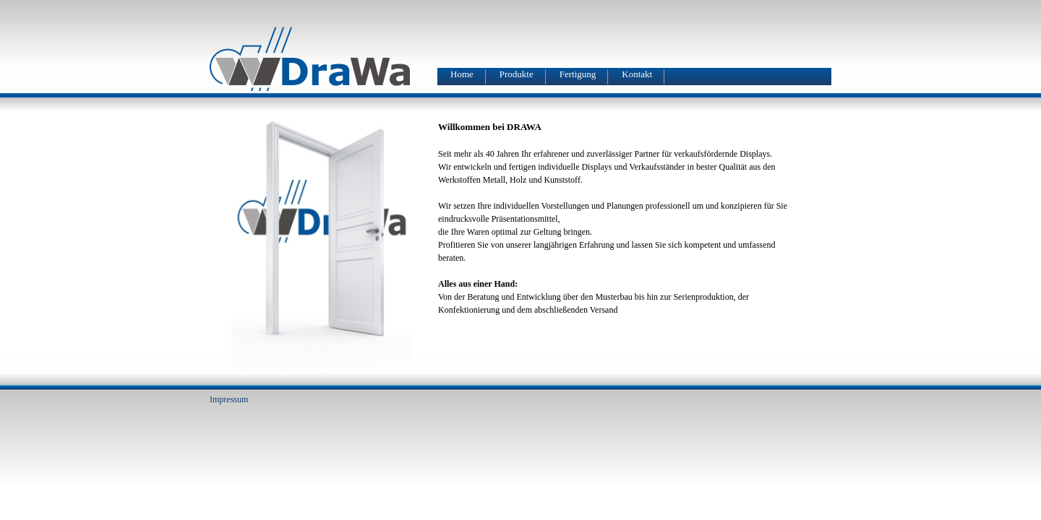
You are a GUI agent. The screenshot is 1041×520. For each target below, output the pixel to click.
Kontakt (637, 74)
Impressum (229, 399)
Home (462, 74)
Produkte (517, 74)
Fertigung (578, 74)
